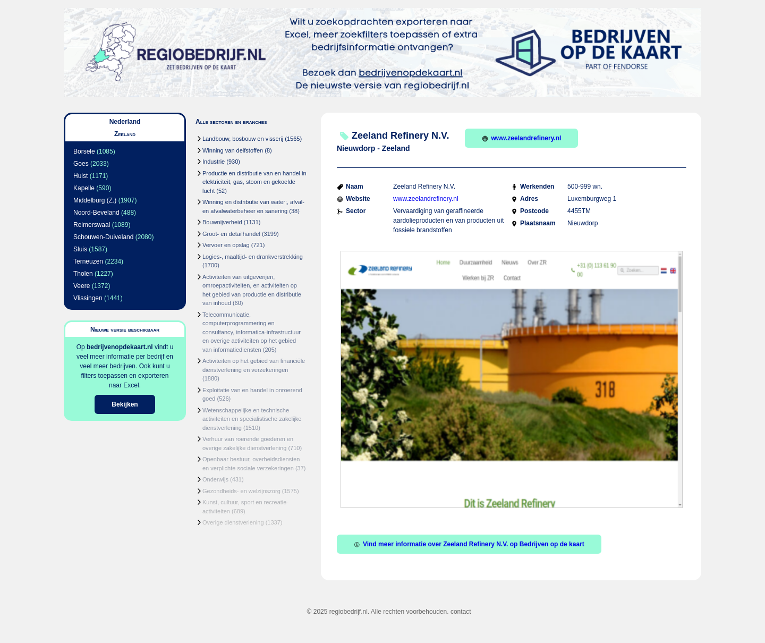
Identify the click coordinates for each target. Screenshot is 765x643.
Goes (81, 163)
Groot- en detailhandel (231, 234)
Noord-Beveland (96, 212)
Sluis (80, 249)
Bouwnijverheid (222, 222)
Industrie (213, 161)
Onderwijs (215, 479)
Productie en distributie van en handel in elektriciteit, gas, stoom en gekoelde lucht (254, 182)
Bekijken (125, 404)
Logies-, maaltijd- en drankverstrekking (252, 256)
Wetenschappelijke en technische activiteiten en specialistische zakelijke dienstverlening (251, 419)
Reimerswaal (91, 225)
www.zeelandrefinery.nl (521, 138)
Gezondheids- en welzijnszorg (241, 491)
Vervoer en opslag (226, 245)
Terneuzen (88, 261)
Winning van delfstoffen (232, 150)
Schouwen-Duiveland (103, 237)
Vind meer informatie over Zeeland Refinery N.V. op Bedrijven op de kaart (469, 544)
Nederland (125, 121)
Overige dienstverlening (233, 522)
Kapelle (84, 188)
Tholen (83, 273)
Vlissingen (88, 298)
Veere (81, 286)
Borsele (84, 151)
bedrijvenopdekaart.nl (120, 347)
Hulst (80, 176)
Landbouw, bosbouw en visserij (242, 139)
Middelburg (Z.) (94, 200)
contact (460, 611)
